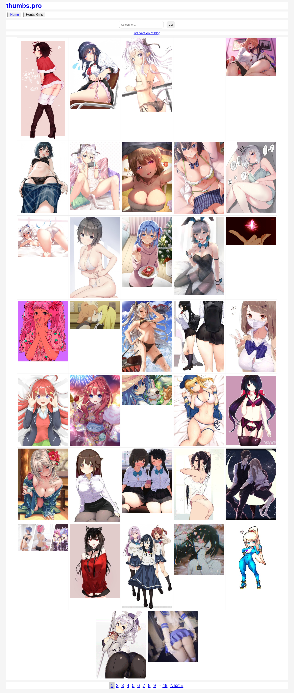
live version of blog (147, 33)
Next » (176, 685)
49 (165, 685)
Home (14, 14)
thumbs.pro (24, 5)
